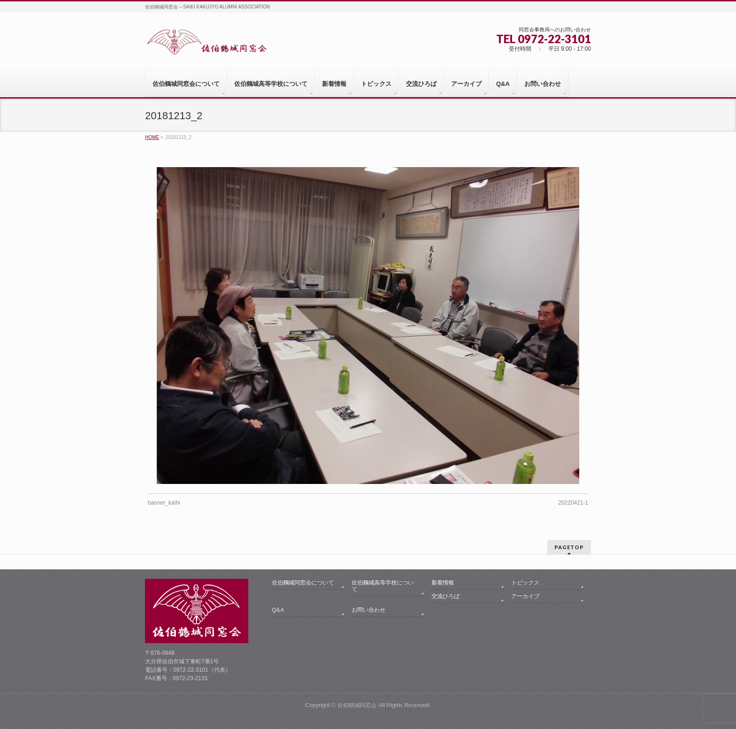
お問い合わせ (368, 609)
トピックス (525, 582)
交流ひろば (445, 596)
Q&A (278, 609)
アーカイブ (525, 596)
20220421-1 (573, 502)
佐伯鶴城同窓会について (303, 582)
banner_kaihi (164, 502)
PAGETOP (569, 547)
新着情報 (442, 582)
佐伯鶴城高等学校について (383, 585)
